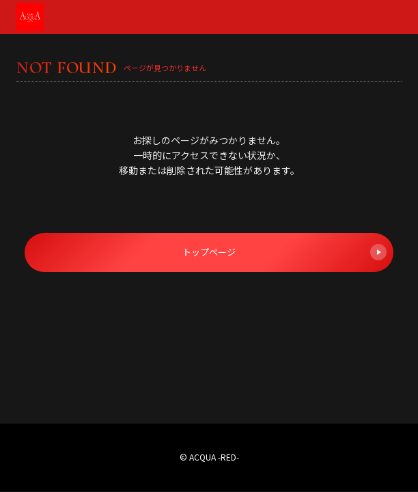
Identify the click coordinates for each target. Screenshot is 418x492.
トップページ (284, 252)
